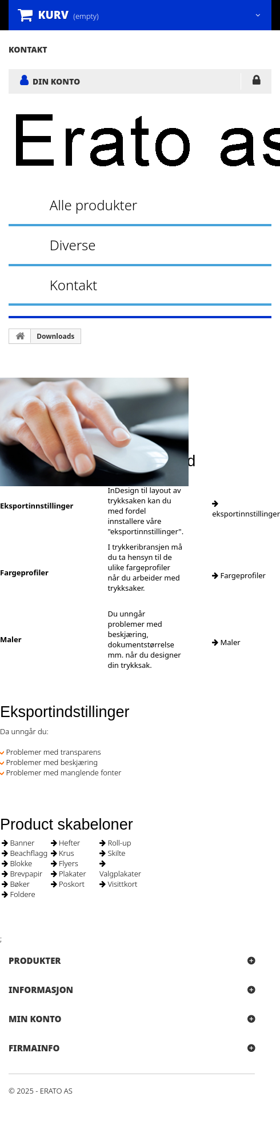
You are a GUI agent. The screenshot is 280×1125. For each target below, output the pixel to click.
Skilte (112, 853)
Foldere (18, 894)
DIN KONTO (56, 81)
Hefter (66, 843)
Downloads (55, 336)
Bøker (16, 884)
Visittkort (118, 884)
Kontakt (73, 284)
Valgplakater (120, 869)
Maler (226, 642)
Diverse (73, 244)
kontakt (28, 49)
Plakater (68, 873)
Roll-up (115, 843)
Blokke (17, 863)
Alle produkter (94, 204)
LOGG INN (256, 82)
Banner (18, 843)
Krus (62, 853)
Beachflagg (24, 853)
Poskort (68, 884)
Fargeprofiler (239, 575)
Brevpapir (22, 873)
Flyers (64, 863)
